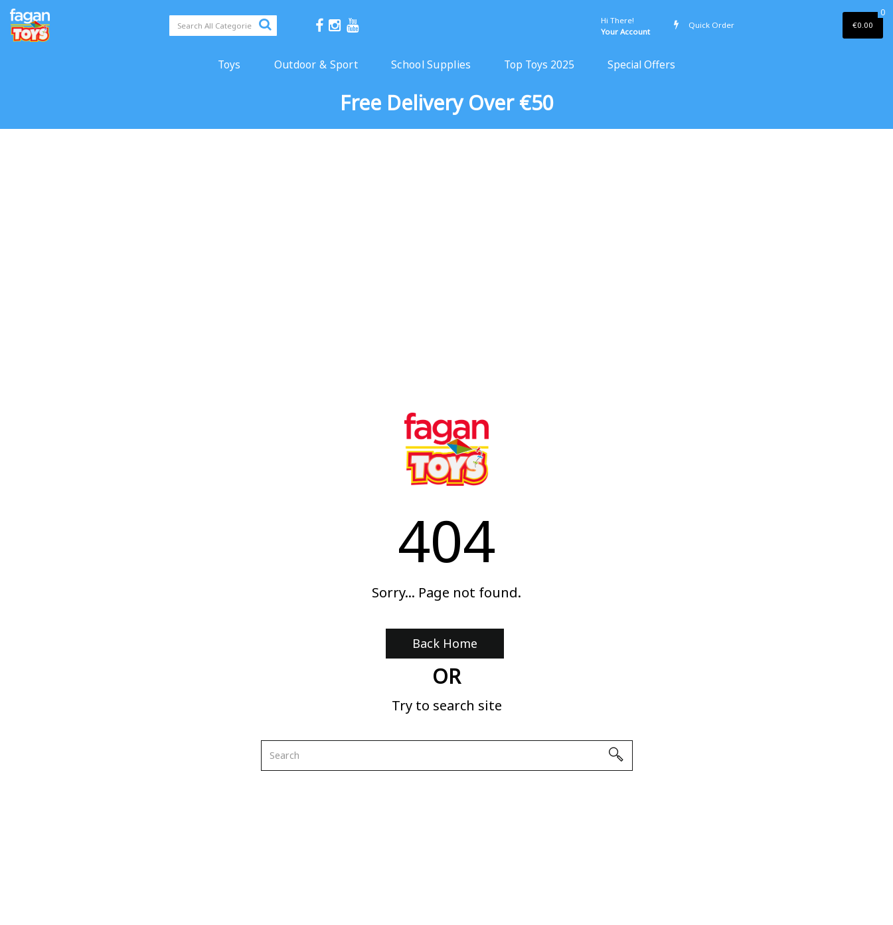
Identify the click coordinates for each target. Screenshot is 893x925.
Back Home (444, 643)
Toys (229, 64)
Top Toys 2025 (539, 64)
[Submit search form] (265, 24)
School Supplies (431, 64)
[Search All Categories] (223, 26)
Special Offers (641, 64)
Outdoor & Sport (316, 64)
